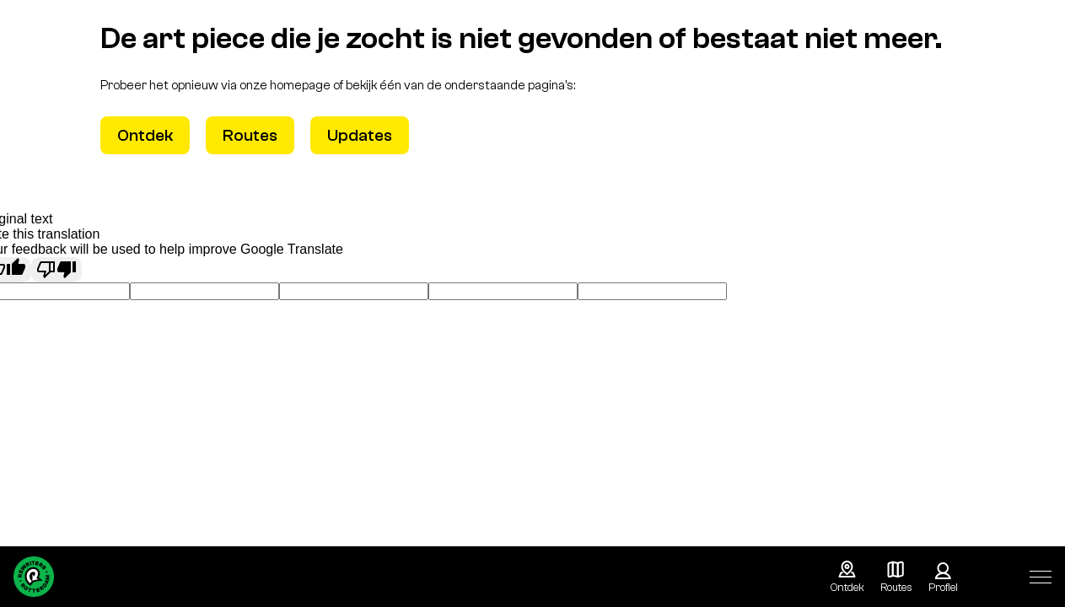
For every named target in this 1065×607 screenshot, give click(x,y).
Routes (250, 135)
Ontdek (145, 135)
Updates (359, 135)
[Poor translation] (56, 269)
